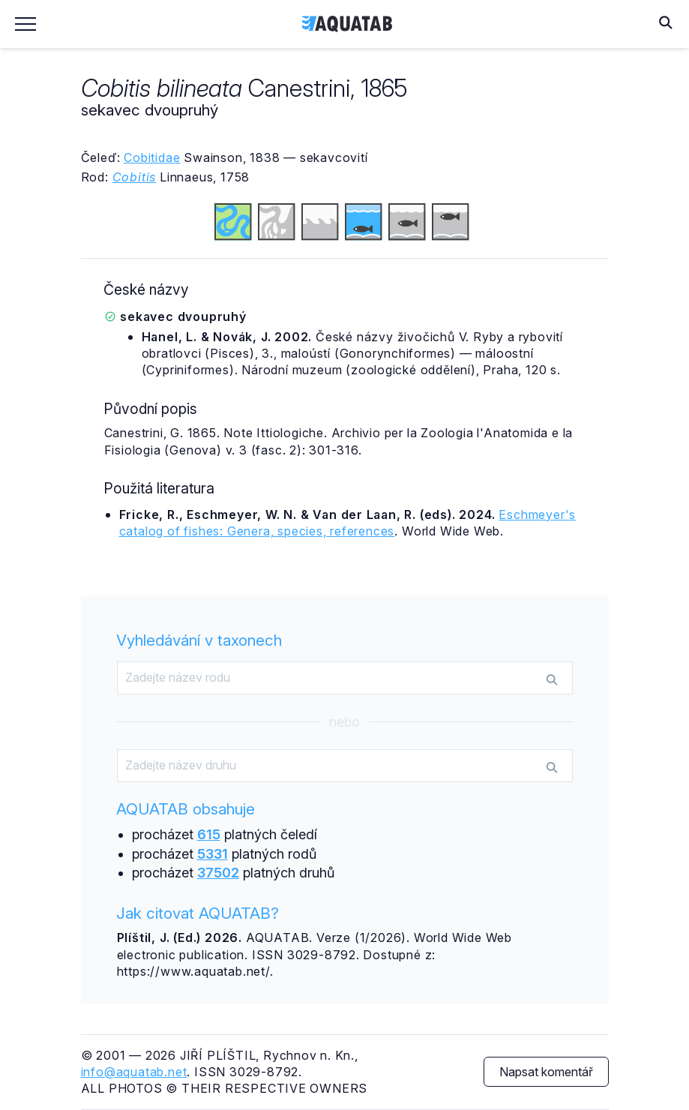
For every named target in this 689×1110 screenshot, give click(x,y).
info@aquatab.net (134, 1071)
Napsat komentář (546, 1071)
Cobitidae (152, 157)
